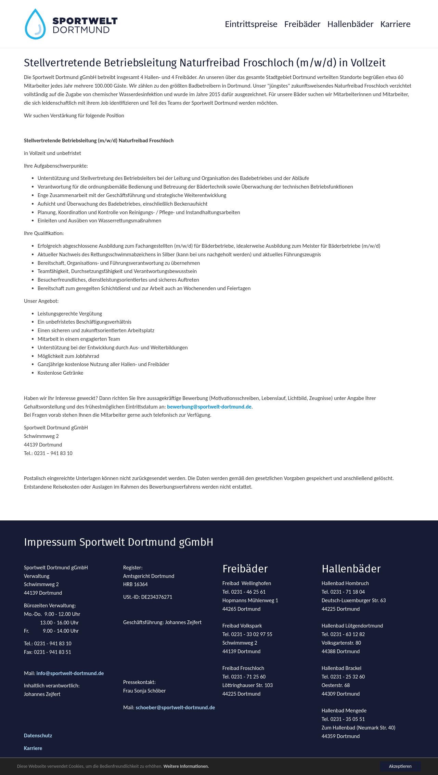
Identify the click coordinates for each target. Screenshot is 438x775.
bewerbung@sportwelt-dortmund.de (209, 406)
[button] (302, 24)
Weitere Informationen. (186, 766)
